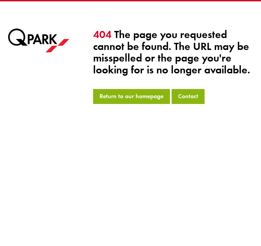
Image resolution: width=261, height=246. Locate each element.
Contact (188, 96)
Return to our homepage (131, 96)
